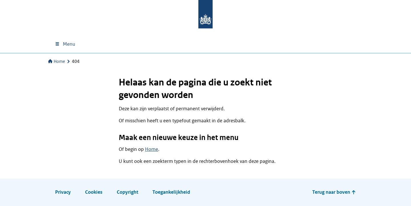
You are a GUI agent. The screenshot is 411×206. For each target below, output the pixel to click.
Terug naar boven (334, 192)
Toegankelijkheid (171, 192)
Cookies (93, 192)
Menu (65, 44)
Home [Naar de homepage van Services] (56, 61)
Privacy (63, 192)
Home (151, 149)
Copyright (127, 192)
